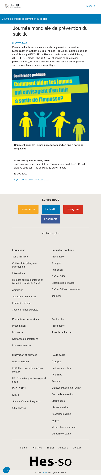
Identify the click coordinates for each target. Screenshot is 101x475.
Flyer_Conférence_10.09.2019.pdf (32, 179)
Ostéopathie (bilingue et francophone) (24, 265)
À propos (56, 361)
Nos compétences (21, 345)
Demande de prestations (25, 339)
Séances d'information (24, 296)
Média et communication (64, 427)
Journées (56, 296)
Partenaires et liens (62, 368)
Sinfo (45, 472)
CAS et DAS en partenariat (66, 289)
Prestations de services (25, 319)
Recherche (58, 319)
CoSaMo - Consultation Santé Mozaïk (28, 370)
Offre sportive (19, 408)
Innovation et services (24, 355)
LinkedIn (50, 209)
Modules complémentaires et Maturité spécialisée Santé (27, 282)
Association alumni (61, 414)
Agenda (56, 381)
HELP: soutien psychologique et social (29, 380)
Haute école (58, 355)
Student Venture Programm (26, 401)
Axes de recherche (61, 332)
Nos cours (17, 332)
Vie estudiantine (60, 407)
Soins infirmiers (20, 256)
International (18, 273)
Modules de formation (63, 283)
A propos (56, 263)
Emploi (55, 420)
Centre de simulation (62, 394)
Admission (17, 290)
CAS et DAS (58, 276)
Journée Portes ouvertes (25, 309)
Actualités (57, 374)
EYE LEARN (19, 388)
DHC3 (15, 395)
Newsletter (28, 209)
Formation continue (63, 250)
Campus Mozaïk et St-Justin (66, 387)
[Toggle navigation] (91, 6)
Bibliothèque (58, 401)
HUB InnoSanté (20, 361)
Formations (18, 250)
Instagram (73, 209)
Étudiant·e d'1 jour (21, 303)
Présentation (58, 256)
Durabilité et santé (61, 433)
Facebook (50, 219)
